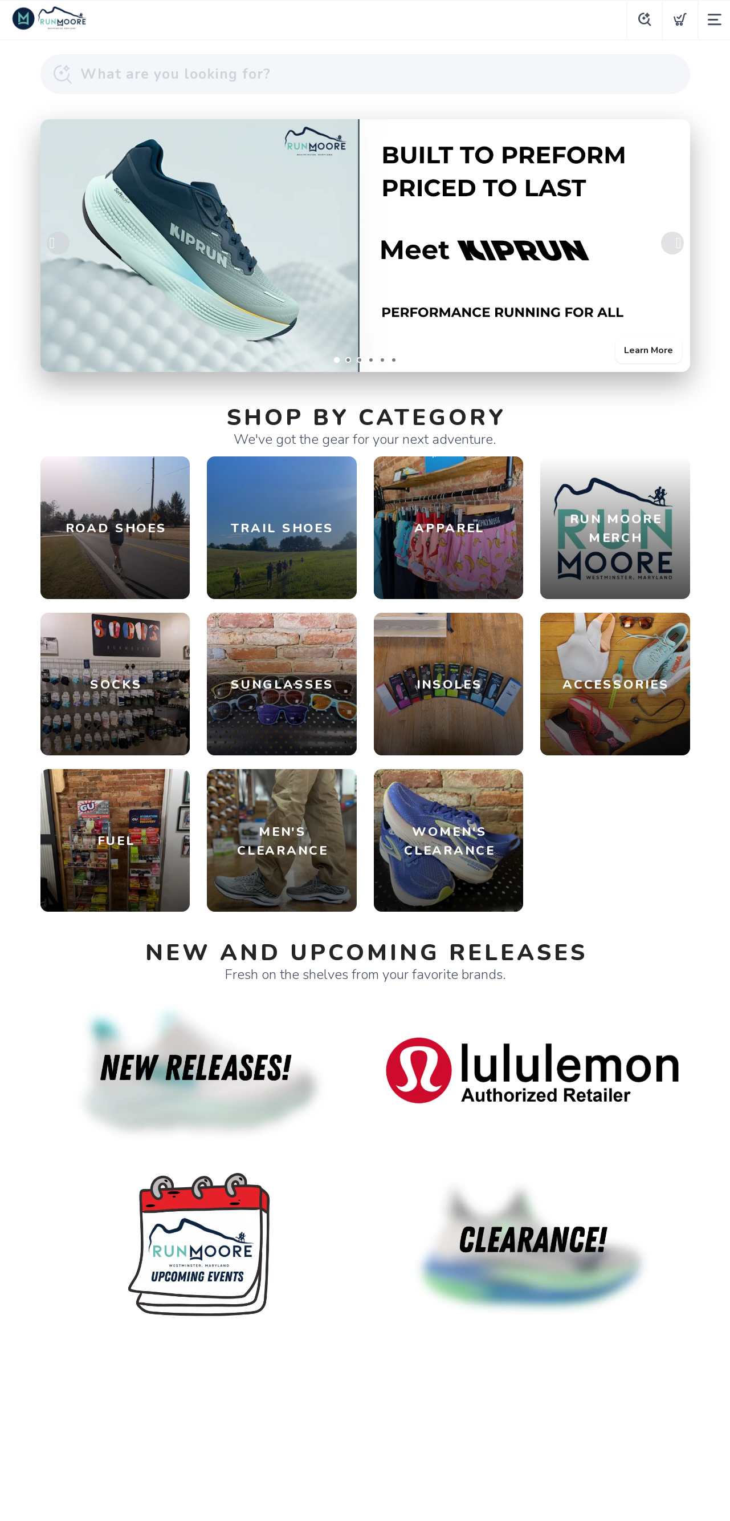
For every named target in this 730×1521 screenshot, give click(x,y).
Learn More (648, 350)
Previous (58, 243)
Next (672, 243)
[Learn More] (365, 245)
